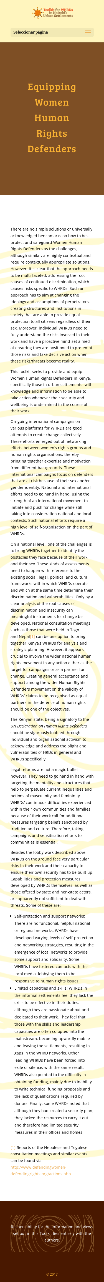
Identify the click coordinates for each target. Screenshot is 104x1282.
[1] (32, 636)
